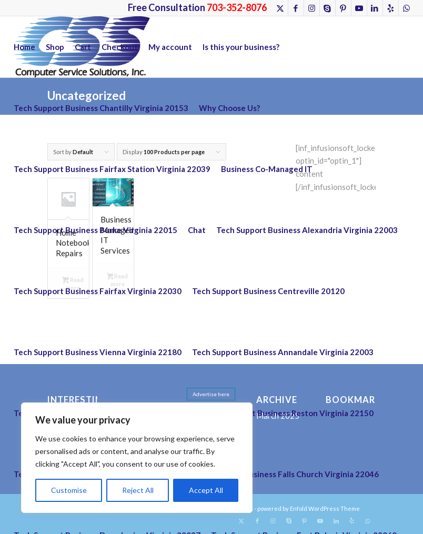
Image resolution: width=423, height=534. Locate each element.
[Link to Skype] (327, 8)
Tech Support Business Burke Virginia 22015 (95, 230)
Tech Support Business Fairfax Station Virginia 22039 (112, 169)
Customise (69, 490)
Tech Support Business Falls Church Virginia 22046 (285, 474)
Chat (197, 230)
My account (170, 47)
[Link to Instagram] (311, 8)
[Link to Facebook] (296, 8)
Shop (55, 47)
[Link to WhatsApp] (407, 8)
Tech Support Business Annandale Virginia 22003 (283, 352)
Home (24, 47)
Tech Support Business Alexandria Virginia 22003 (307, 230)
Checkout (120, 47)
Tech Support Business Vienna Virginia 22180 (98, 352)
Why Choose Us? (229, 108)
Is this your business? (241, 47)
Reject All (138, 490)
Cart (83, 47)
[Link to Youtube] (359, 8)
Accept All (206, 490)
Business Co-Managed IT (267, 169)
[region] (137, 457)
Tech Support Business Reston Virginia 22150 (290, 413)
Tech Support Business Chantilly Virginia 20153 (101, 108)
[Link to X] (280, 8)
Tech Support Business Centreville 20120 (268, 291)
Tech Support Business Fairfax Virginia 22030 (98, 291)
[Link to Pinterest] (343, 8)
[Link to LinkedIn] (374, 8)
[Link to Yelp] (390, 8)
